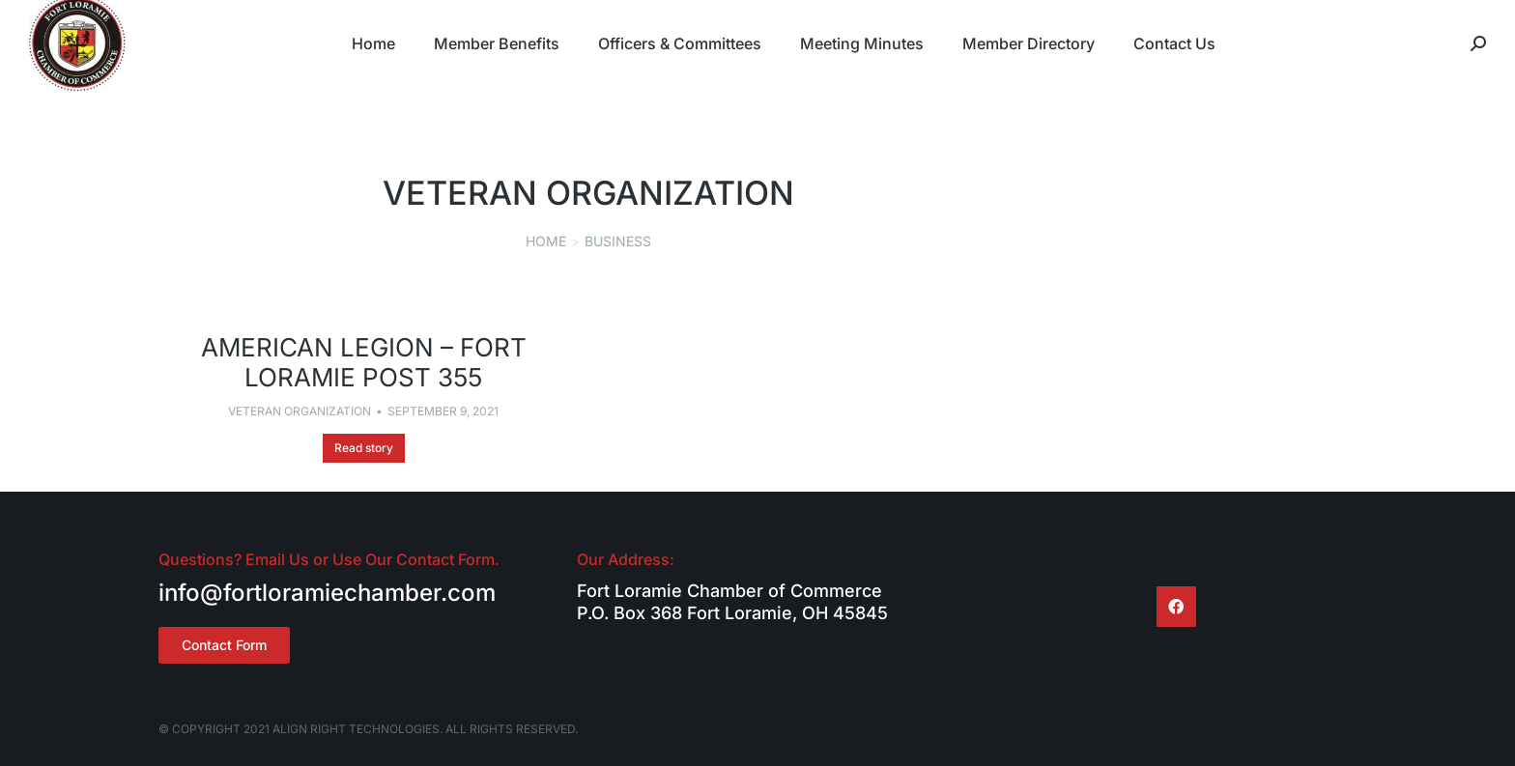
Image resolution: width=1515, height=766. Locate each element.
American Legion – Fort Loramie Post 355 (364, 362)
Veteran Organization (299, 411)
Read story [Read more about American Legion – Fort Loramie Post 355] (363, 447)
